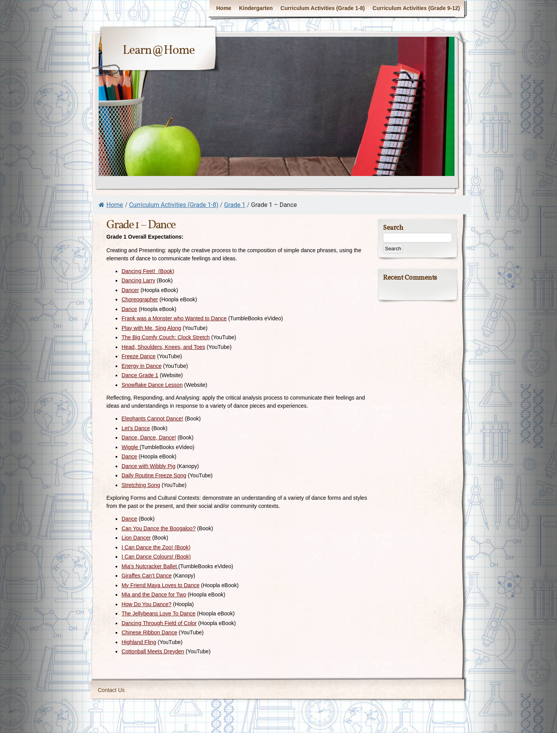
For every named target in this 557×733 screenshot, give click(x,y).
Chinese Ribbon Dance (149, 632)
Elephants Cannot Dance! (152, 418)
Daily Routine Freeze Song (153, 475)
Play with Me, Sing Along (151, 328)
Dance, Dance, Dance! (148, 437)
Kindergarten (256, 8)
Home (223, 8)
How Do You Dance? (146, 604)
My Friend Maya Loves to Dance (160, 585)
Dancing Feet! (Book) (147, 271)
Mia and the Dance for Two (153, 594)
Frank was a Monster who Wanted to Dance (174, 318)
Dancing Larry (138, 280)
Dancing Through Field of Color (158, 623)
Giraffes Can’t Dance (146, 575)
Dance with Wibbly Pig (148, 466)
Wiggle (130, 447)
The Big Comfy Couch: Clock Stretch (165, 337)
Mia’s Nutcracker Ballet (149, 566)
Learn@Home (159, 50)
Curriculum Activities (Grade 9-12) (416, 8)
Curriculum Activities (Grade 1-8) (322, 8)
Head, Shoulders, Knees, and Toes (163, 347)
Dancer (130, 290)
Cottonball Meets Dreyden (152, 651)
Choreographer (139, 299)
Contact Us (111, 690)
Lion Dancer (136, 538)
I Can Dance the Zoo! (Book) (155, 547)
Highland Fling (138, 642)
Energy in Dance (141, 366)
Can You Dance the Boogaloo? (158, 528)
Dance (129, 309)
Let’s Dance (135, 428)
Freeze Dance (138, 356)
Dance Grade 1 (139, 375)
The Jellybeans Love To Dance (158, 613)
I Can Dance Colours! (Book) (156, 557)
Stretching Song (140, 485)
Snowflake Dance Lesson (152, 385)
